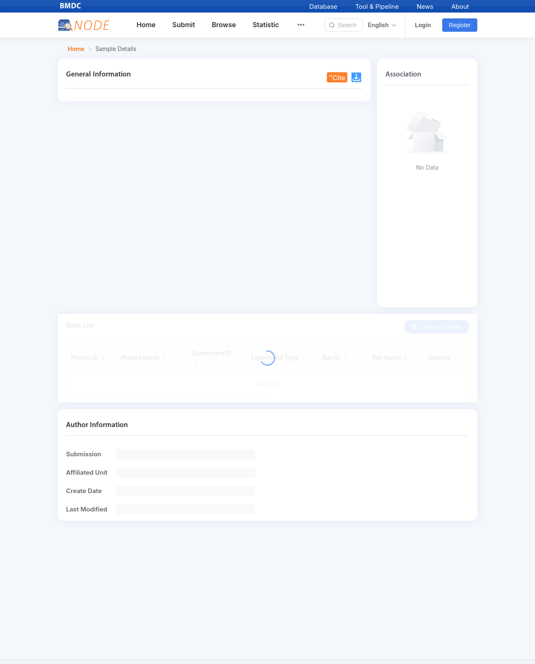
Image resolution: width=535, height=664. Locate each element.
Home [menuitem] (146, 24)
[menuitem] (306, 25)
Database (323, 6)
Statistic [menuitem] (265, 24)
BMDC (71, 6)
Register (460, 25)
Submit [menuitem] (183, 24)
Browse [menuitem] (224, 24)
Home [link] (76, 49)
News (425, 6)
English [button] (382, 25)
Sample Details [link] (115, 49)
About (460, 6)
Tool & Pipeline (377, 6)
